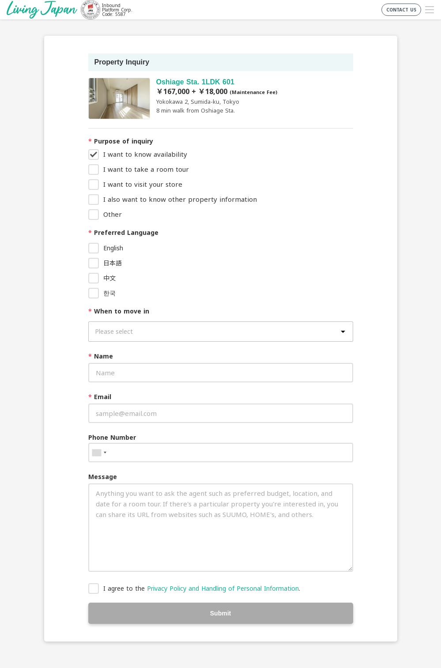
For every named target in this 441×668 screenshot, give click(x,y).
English (113, 248)
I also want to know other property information (180, 199)
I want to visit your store (142, 184)
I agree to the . (201, 588)
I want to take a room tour (146, 169)
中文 (109, 278)
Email (99, 396)
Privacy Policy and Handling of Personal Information (223, 588)
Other (112, 214)
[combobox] (99, 452)
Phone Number (112, 437)
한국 (109, 293)
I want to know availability (145, 154)
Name (100, 356)
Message (102, 476)
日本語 (112, 263)
